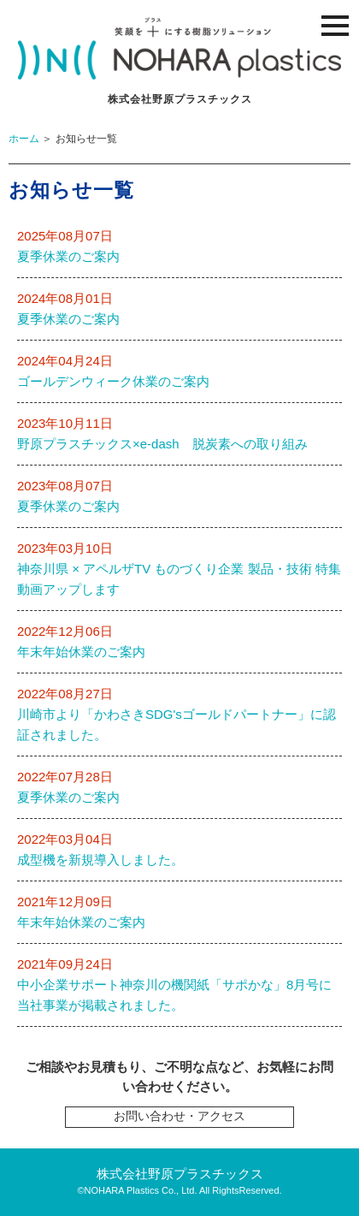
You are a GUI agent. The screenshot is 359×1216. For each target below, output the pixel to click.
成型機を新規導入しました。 (100, 859)
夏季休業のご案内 (68, 256)
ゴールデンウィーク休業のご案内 (113, 381)
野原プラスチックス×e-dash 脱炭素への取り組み (162, 443)
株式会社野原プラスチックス (180, 1173)
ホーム (24, 139)
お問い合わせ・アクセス (179, 1116)
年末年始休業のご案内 (81, 651)
